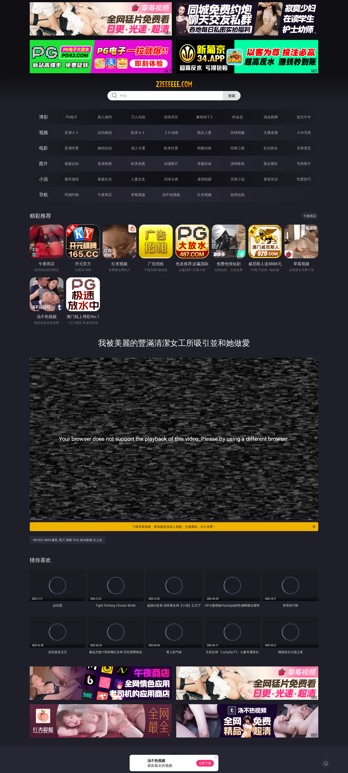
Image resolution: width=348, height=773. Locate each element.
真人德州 (105, 117)
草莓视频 (138, 194)
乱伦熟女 (271, 148)
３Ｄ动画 (171, 132)
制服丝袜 (204, 148)
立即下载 (205, 763)
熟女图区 (271, 163)
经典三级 (237, 148)
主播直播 (271, 132)
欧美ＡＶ (138, 132)
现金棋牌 (271, 117)
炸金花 (237, 117)
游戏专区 (171, 117)
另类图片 (304, 163)
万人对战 (138, 117)
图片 (43, 163)
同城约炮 (72, 194)
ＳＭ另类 (304, 132)
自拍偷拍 (105, 132)
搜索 (231, 95)
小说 (43, 179)
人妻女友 (138, 179)
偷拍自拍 (105, 148)
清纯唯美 (237, 163)
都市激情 (72, 179)
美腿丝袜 (204, 163)
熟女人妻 (204, 132)
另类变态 (304, 148)
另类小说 (237, 179)
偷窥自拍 (72, 163)
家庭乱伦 (105, 179)
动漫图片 (171, 163)
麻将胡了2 (204, 117)
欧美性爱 (171, 148)
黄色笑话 (271, 179)
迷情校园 (204, 179)
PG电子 (71, 117)
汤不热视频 (171, 194)
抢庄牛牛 (304, 117)
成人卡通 (138, 148)
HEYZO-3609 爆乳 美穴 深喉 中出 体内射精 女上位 (67, 540)
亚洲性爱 (72, 148)
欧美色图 (138, 163)
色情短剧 (237, 194)
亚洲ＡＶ (72, 132)
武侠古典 (171, 179)
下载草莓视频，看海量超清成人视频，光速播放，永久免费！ (224, 526)
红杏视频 (204, 194)
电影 (43, 148)
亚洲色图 (105, 163)
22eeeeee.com (174, 84)
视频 (43, 132)
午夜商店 (105, 194)
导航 (43, 195)
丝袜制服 (237, 132)
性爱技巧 (304, 179)
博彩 (43, 117)
